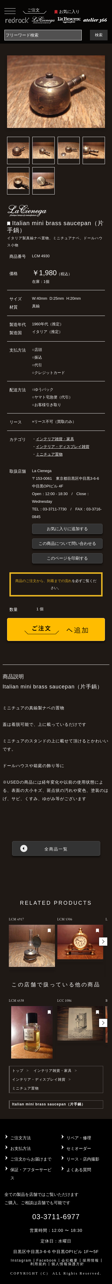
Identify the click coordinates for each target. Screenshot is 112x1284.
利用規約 (38, 1264)
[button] (103, 941)
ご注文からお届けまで (30, 1159)
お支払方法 (20, 1148)
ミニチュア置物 (49, 454)
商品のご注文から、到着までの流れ (43, 581)
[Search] (43, 35)
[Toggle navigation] (10, 11)
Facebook (46, 1260)
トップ (18, 1071)
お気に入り (67, 11)
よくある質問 (78, 1169)
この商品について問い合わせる (67, 543)
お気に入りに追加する (67, 528)
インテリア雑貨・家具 (55, 439)
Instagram (21, 1260)
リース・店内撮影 (82, 1159)
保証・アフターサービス (30, 1173)
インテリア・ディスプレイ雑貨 (62, 446)
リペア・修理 (78, 1137)
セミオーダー (78, 1148)
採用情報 (91, 1260)
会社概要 (69, 1260)
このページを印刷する (67, 558)
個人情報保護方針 (67, 1264)
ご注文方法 (20, 1137)
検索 (99, 35)
